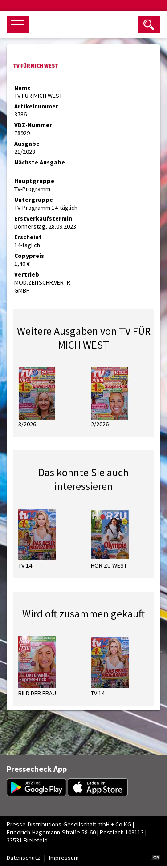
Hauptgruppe (34, 181)
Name (22, 88)
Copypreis (29, 256)
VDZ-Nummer (33, 125)
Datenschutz (23, 858)
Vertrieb (26, 274)
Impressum (64, 858)
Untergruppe (33, 200)
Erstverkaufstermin (43, 218)
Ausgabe (27, 144)
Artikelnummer (36, 106)
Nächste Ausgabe (39, 162)
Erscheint (28, 237)
